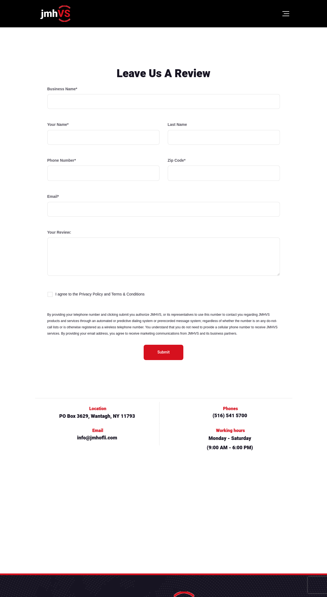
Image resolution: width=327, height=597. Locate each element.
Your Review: (163, 253)
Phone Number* (103, 169)
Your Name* (103, 133)
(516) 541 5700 (230, 415)
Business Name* (163, 98)
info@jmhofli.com (97, 438)
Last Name (224, 133)
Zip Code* (224, 169)
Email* (163, 205)
